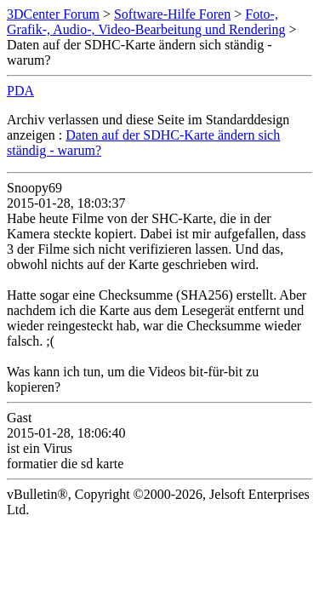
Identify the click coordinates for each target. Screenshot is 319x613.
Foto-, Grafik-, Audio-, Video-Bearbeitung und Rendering (146, 22)
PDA (20, 90)
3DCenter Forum (53, 14)
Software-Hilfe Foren (172, 14)
